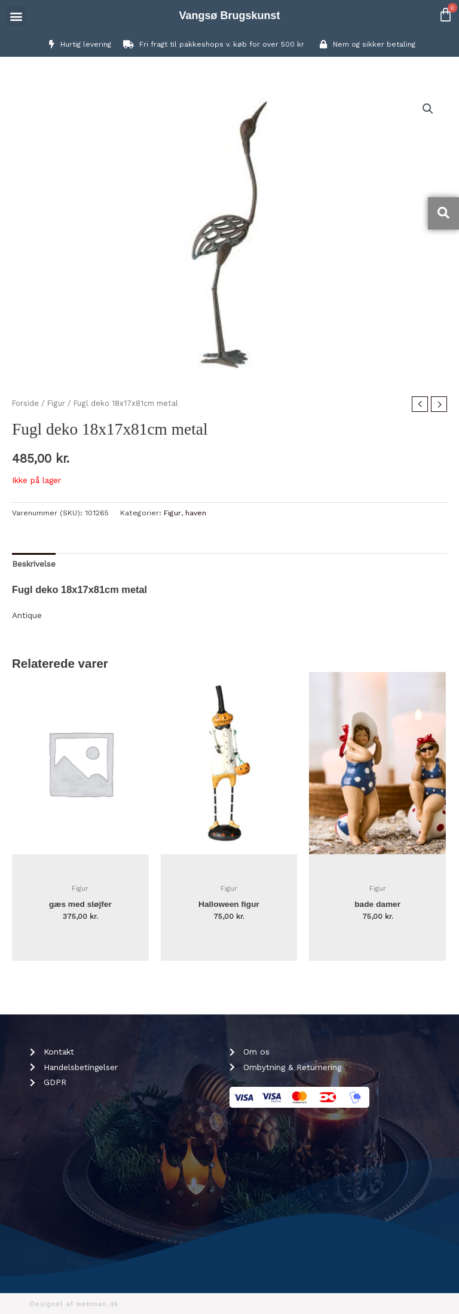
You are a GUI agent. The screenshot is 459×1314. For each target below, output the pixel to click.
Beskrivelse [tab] (34, 564)
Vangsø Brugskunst (229, 16)
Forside (25, 403)
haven (195, 513)
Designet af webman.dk (74, 1303)
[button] (16, 16)
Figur (56, 403)
